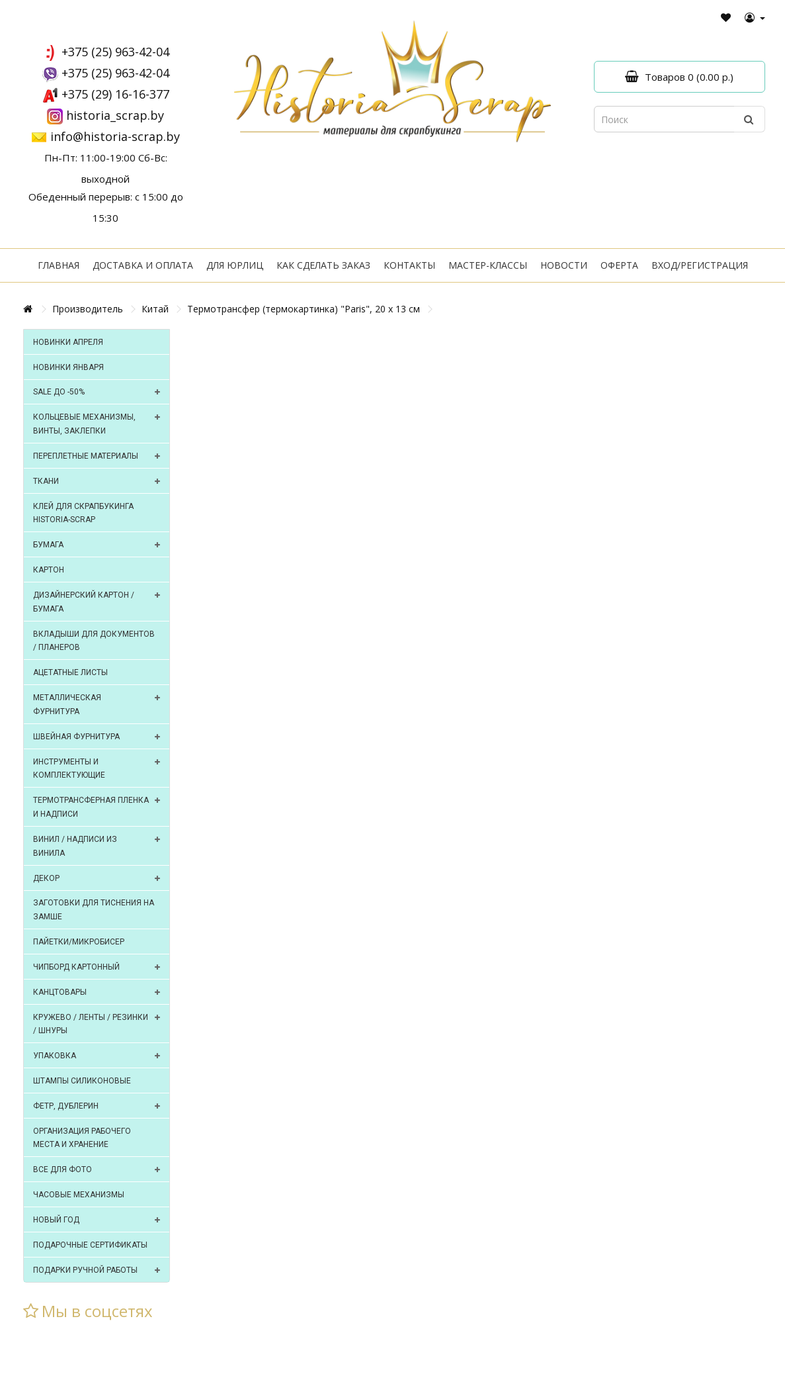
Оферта (619, 265)
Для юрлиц (234, 265)
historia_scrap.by (115, 115)
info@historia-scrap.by (115, 136)
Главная (58, 265)
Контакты (409, 265)
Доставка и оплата (143, 265)
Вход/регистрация (699, 265)
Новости (563, 265)
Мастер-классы (487, 265)
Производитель (87, 308)
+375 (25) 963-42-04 (115, 52)
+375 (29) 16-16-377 (115, 94)
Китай (155, 308)
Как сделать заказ (323, 265)
